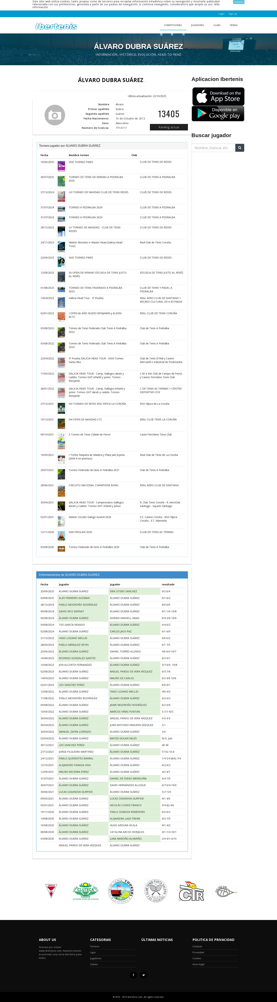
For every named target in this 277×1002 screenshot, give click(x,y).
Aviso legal (198, 964)
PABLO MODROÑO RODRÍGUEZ (78, 604)
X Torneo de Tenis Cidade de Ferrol (89, 434)
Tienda (234, 25)
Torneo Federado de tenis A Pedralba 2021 (94, 470)
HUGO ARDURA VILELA (123, 825)
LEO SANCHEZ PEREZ (72, 685)
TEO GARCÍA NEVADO (72, 624)
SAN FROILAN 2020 (80, 532)
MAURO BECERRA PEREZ (74, 771)
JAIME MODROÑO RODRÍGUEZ (128, 705)
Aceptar (238, 1)
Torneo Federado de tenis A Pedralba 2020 (94, 547)
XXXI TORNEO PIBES (81, 162)
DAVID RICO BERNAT (71, 611)
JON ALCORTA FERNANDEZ (75, 664)
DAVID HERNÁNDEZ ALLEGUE (128, 785)
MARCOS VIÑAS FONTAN (125, 711)
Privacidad (198, 952)
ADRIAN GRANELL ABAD (124, 618)
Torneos (94, 946)
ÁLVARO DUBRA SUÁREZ (74, 591)
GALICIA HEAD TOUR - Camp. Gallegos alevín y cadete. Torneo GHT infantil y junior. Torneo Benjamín (96, 377)
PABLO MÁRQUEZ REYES (74, 644)
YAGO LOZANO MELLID (73, 638)
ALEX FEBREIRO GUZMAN (74, 598)
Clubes (94, 964)
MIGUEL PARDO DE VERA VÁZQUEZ (131, 671)
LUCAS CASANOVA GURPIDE (76, 792)
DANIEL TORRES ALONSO (125, 651)
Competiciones (173, 25)
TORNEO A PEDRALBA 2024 (85, 207)
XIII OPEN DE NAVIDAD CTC (85, 419)
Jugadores (197, 25)
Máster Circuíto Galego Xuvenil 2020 (90, 517)
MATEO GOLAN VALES (123, 738)
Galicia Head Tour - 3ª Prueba (86, 298)
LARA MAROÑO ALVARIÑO (126, 838)
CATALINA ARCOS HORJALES (127, 832)
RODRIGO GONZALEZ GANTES (77, 658)
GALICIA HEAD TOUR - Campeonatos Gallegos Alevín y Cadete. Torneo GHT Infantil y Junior (96, 504)
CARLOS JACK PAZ (121, 631)
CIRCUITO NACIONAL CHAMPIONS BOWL (94, 485)
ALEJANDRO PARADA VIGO (75, 765)
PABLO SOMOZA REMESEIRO (127, 812)
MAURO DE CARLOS (122, 678)
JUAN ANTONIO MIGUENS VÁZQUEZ (131, 725)
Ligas (93, 952)
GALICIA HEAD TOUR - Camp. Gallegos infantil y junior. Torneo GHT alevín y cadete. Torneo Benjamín (97, 392)
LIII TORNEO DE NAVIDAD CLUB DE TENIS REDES (98, 192)
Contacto (197, 946)
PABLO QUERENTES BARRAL (76, 758)
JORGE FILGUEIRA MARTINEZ (76, 751)
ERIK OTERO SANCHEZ (123, 591)
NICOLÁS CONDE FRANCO (126, 805)
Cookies (196, 958)
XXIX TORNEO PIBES (81, 257)
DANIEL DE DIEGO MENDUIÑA (128, 778)
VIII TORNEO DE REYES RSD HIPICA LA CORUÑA (97, 403)
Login (221, 13)
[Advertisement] (214, 177)
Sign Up (233, 13)
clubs (217, 25)
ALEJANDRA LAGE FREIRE (125, 818)
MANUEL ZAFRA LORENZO (75, 731)
